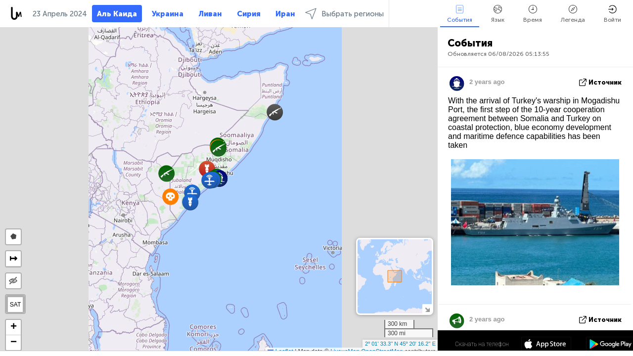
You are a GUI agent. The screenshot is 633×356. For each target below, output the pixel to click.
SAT (15, 304)
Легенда (573, 14)
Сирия (249, 13)
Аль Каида (117, 13)
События (459, 14)
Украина (167, 13)
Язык (497, 14)
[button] (274, 112)
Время (532, 14)
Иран (285, 13)
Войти (612, 14)
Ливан (210, 13)
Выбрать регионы (344, 13)
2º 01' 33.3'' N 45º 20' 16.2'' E (400, 344)
